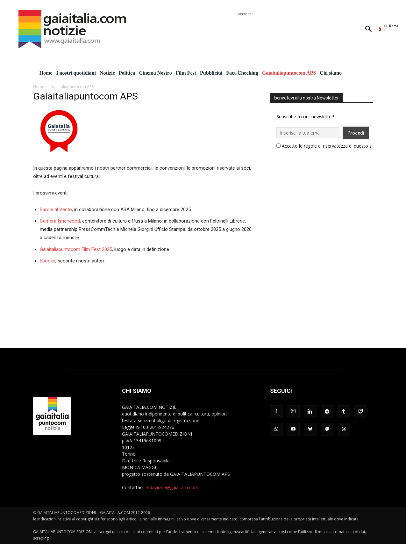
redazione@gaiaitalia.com (172, 487)
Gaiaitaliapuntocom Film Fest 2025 (76, 249)
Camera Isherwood (60, 221)
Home (38, 86)
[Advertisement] (244, 32)
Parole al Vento (56, 209)
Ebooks (47, 261)
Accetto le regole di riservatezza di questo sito (329, 146)
